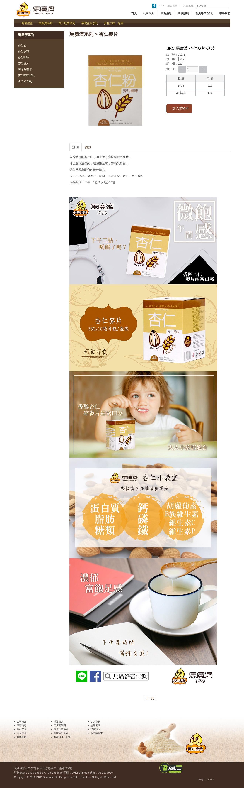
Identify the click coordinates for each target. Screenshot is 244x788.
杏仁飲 (22, 45)
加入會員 (173, 6)
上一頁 (150, 698)
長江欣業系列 (67, 23)
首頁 (134, 13)
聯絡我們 (224, 13)
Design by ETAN (205, 779)
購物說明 (183, 13)
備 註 (88, 147)
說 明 (75, 147)
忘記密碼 (95, 725)
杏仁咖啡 (23, 57)
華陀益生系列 (89, 23)
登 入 (162, 6)
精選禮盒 (27, 23)
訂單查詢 (188, 6)
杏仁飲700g (25, 81)
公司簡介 (148, 13)
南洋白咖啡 (25, 69)
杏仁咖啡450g (26, 75)
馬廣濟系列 (45, 23)
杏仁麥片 (23, 63)
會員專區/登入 (204, 13)
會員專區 (21, 733)
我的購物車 (97, 733)
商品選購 (21, 729)
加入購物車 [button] (179, 108)
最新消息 (166, 13)
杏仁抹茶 (23, 51)
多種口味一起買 (113, 23)
